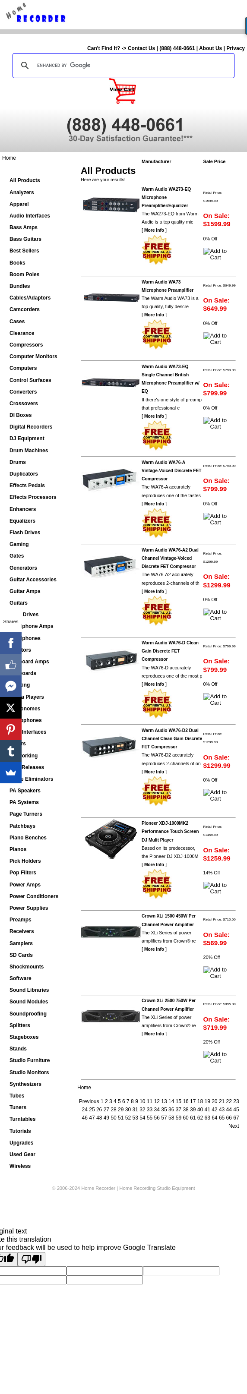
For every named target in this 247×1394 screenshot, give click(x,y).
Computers (23, 368)
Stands (18, 1049)
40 (200, 1110)
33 (149, 1110)
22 (229, 1101)
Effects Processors (33, 497)
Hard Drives (24, 615)
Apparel (19, 204)
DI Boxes (21, 415)
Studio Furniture (30, 1060)
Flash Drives (25, 533)
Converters (23, 392)
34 (157, 1110)
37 (178, 1110)
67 (236, 1118)
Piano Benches (28, 838)
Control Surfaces (30, 380)
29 (121, 1110)
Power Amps (25, 885)
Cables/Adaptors (30, 298)
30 (128, 1110)
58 (171, 1118)
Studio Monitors (29, 1072)
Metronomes (25, 709)
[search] (122, 65)
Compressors (26, 345)
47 (92, 1118)
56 (157, 1118)
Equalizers (22, 521)
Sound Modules (29, 1002)
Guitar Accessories (33, 580)
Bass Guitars (25, 239)
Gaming (19, 544)
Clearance (22, 333)
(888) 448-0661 (177, 48)
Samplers (21, 943)
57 (164, 1118)
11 (149, 1101)
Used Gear (22, 1154)
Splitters (20, 1025)
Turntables (22, 1119)
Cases (17, 322)
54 (142, 1118)
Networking (24, 756)
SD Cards (21, 955)
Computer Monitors (33, 356)
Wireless (20, 1166)
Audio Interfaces (30, 216)
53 (135, 1118)
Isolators (20, 650)
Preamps (21, 920)
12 (157, 1101)
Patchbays (22, 826)
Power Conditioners (34, 896)
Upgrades (21, 1143)
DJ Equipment (27, 438)
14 (171, 1101)
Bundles (20, 286)
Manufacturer (156, 161)
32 (142, 1110)
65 (222, 1118)
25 (92, 1110)
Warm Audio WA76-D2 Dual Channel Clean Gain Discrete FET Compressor (172, 738)
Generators (23, 568)
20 (214, 1101)
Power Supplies (29, 908)
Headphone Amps (32, 626)
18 (200, 1101)
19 (207, 1101)
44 (229, 1110)
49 (106, 1118)
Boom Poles (24, 274)
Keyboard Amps (29, 662)
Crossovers (24, 404)
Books (17, 263)
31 (135, 1110)
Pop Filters (23, 873)
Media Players (27, 697)
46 (85, 1118)
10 (142, 1101)
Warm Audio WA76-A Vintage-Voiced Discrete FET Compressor (172, 470)
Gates (17, 556)
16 (185, 1101)
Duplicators (24, 474)
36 (171, 1110)
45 (236, 1110)
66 (229, 1118)
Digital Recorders (31, 427)
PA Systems (24, 802)
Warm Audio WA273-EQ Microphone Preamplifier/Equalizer (166, 197)
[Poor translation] (31, 1259)
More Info (154, 230)
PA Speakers (25, 791)
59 (178, 1118)
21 (222, 1101)
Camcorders (25, 309)
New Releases (27, 767)
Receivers (22, 931)
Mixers (18, 744)
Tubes (17, 1096)
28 (113, 1110)
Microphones (26, 720)
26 (99, 1110)
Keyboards (23, 673)
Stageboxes (24, 1037)
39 (193, 1110)
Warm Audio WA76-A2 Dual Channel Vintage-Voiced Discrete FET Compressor (170, 558)
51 (121, 1118)
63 (207, 1118)
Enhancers (23, 509)
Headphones (25, 638)
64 (214, 1118)
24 (85, 1110)
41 (207, 1110)
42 (214, 1110)
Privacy (235, 48)
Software (21, 978)
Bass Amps (24, 227)
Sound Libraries (29, 990)
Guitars (19, 603)
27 (106, 1110)
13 (164, 1101)
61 (193, 1118)
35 (164, 1110)
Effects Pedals (27, 486)
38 (185, 1110)
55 (149, 1118)
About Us (210, 48)
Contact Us (141, 48)
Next (233, 1126)
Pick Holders (25, 861)
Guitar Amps (25, 591)
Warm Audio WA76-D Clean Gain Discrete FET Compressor (170, 651)
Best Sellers (24, 251)
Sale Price (214, 161)
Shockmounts (27, 967)
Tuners (18, 1107)
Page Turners (26, 814)
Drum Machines (29, 451)
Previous (89, 1101)
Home (9, 158)
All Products (25, 180)
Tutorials (20, 1131)
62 (200, 1118)
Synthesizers (25, 1084)
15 (178, 1101)
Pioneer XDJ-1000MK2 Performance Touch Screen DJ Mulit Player (170, 831)
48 (99, 1118)
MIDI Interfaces (28, 732)
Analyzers (22, 192)
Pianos (18, 849)
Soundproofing (28, 1014)
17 (193, 1101)
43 (222, 1110)
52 (128, 1118)
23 (236, 1101)
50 (113, 1118)
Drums (18, 462)
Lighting (20, 685)
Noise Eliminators (31, 779)
